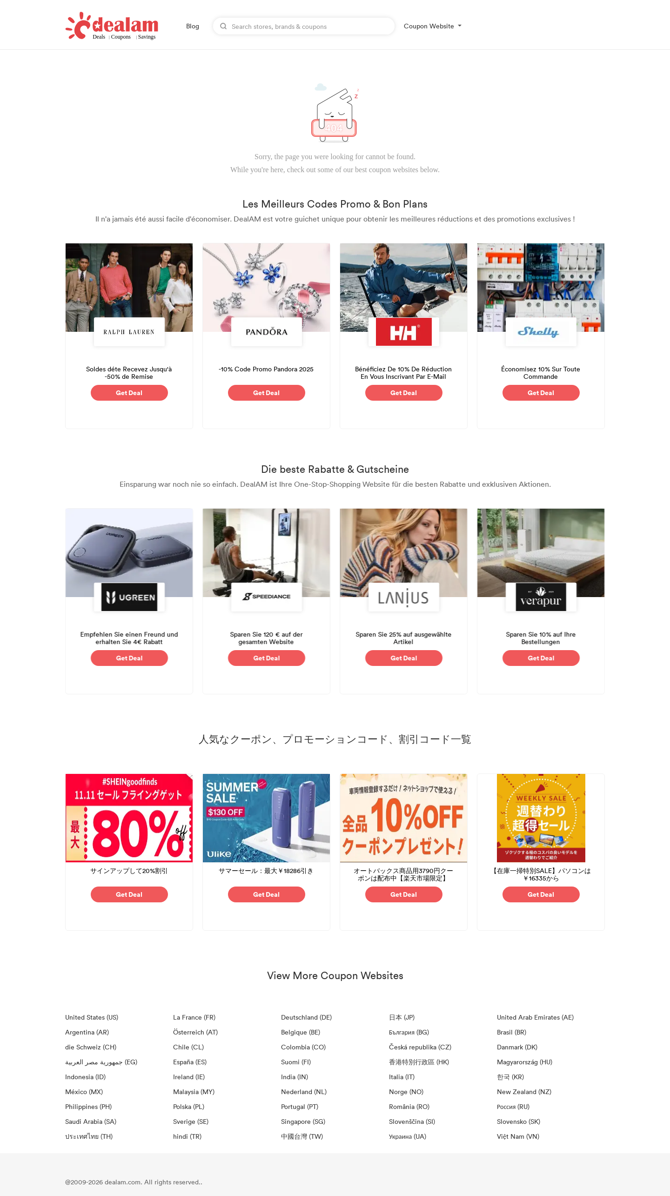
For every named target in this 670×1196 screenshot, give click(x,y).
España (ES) (190, 1061)
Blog (192, 25)
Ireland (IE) (189, 1076)
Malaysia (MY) (193, 1091)
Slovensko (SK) (518, 1121)
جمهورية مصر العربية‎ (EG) (101, 1061)
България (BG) (409, 1032)
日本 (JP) (402, 1017)
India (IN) (294, 1076)
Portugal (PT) (299, 1106)
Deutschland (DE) (306, 1017)
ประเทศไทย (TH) (89, 1136)
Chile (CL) (188, 1046)
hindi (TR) (187, 1136)
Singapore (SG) (303, 1121)
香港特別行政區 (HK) (419, 1061)
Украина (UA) (407, 1136)
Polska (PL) (188, 1106)
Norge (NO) (406, 1091)
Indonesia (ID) (85, 1076)
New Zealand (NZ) (524, 1091)
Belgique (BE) (300, 1032)
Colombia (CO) (303, 1046)
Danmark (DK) (517, 1046)
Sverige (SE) (190, 1121)
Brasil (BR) (511, 1032)
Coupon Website (429, 25)
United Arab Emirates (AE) (535, 1017)
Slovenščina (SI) (412, 1121)
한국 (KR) (510, 1076)
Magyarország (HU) (524, 1061)
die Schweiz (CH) (90, 1046)
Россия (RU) (513, 1106)
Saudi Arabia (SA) (90, 1121)
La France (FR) (194, 1017)
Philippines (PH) (88, 1106)
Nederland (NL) (304, 1091)
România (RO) (409, 1106)
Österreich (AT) (195, 1032)
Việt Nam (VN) (518, 1136)
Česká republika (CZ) (420, 1046)
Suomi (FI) (296, 1061)
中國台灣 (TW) (302, 1136)
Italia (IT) (402, 1076)
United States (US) (91, 1017)
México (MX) (84, 1091)
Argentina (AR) (87, 1032)
